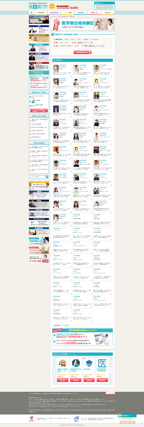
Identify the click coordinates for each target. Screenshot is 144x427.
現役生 (65, 39)
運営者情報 (53, 393)
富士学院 (37, 100)
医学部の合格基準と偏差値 (38, 133)
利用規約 (59, 393)
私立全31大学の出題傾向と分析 (39, 127)
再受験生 (85, 39)
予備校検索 (40, 12)
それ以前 (75, 46)
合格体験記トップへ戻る (61, 325)
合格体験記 (80, 12)
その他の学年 (94, 39)
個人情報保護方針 (66, 393)
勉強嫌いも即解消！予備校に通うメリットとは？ (40, 151)
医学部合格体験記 (63, 16)
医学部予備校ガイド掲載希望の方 (41, 393)
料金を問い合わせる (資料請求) (63, 379)
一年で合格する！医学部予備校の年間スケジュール (40, 165)
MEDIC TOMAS (39, 104)
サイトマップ (75, 393)
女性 (66, 42)
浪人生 (72, 39)
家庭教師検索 (54, 12)
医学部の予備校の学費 (37, 130)
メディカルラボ (39, 95)
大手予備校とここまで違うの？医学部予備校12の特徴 (40, 147)
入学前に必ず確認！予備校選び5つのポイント (40, 156)
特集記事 (107, 12)
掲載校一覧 (94, 12)
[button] (110, 370)
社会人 (78, 39)
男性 (61, 42)
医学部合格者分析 (36, 137)
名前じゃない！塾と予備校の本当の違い (40, 170)
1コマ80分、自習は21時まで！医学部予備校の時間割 (40, 161)
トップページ (53, 16)
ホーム (30, 393)
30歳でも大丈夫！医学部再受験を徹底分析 (40, 120)
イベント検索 (67, 12)
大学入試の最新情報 (36, 124)
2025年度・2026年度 (65, 46)
